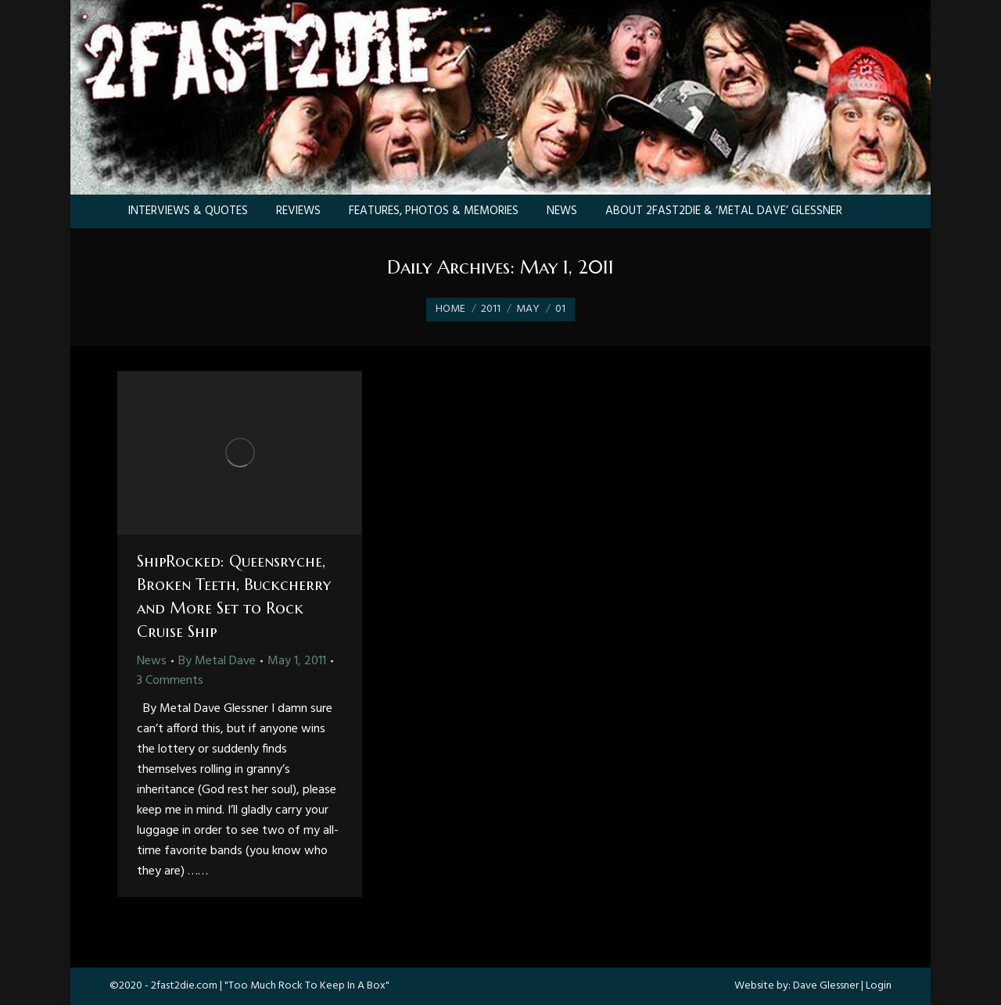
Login (879, 986)
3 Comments (170, 680)
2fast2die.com (184, 986)
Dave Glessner (826, 986)
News (152, 661)
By (217, 661)
